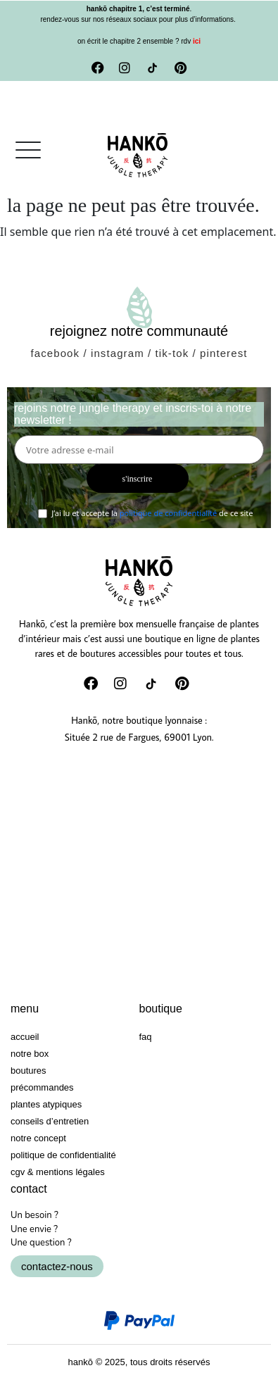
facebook (55, 353)
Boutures (28, 1070)
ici (196, 41)
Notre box (30, 1053)
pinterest (223, 353)
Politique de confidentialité (63, 1155)
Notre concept (38, 1138)
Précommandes (42, 1087)
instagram (117, 353)
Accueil (25, 1036)
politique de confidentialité (168, 513)
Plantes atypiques (46, 1104)
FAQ (145, 1036)
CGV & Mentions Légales (58, 1172)
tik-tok (172, 353)
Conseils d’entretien (50, 1121)
